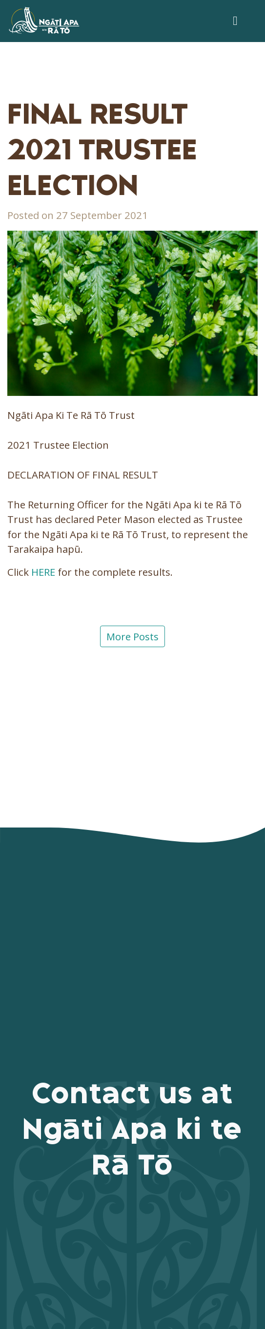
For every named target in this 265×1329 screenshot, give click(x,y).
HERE (43, 572)
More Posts (132, 636)
